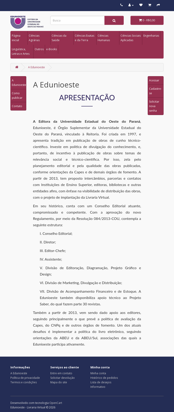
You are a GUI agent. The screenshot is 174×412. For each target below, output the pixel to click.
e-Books (51, 49)
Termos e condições (23, 382)
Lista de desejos (100, 382)
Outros (39, 49)
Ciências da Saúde (59, 38)
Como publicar (17, 95)
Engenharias (151, 36)
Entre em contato (61, 373)
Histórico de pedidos (104, 378)
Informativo (97, 387)
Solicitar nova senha (154, 106)
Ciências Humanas (104, 38)
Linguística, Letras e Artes (20, 51)
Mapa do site (58, 382)
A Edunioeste (36, 67)
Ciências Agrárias (34, 38)
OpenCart (55, 403)
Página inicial (16, 38)
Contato (17, 106)
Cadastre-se (155, 91)
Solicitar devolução (62, 378)
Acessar (154, 80)
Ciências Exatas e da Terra (84, 38)
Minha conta (98, 373)
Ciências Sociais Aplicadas (131, 38)
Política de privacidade (25, 378)
